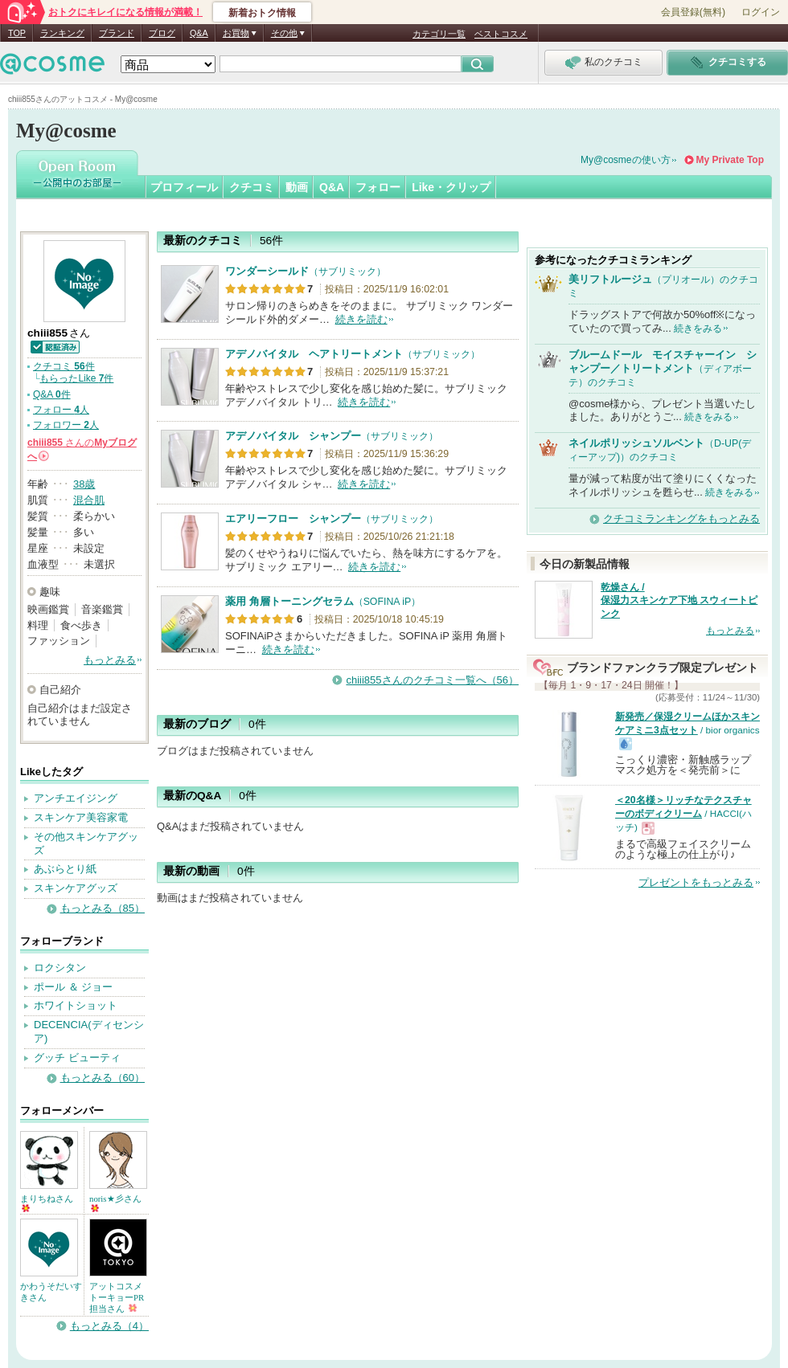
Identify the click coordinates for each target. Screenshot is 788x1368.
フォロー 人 (61, 409)
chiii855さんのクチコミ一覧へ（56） (432, 680)
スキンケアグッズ (75, 888)
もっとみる (110, 660)
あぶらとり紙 (65, 869)
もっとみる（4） (109, 1326)
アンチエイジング (75, 798)
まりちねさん (46, 1203)
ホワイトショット (75, 1005)
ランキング (62, 33)
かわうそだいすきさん (51, 1291)
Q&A (199, 33)
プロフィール (184, 187)
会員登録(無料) (693, 12)
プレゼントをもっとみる (695, 882)
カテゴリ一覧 (439, 34)
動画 (296, 187)
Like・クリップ (451, 187)
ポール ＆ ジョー (73, 987)
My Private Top (730, 159)
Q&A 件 (52, 394)
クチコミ (251, 187)
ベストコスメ (500, 34)
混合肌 (89, 500)
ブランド (116, 33)
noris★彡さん (115, 1203)
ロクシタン (60, 968)
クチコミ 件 (64, 366)
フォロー (377, 187)
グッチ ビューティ (77, 1058)
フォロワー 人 (66, 425)
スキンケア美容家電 (81, 817)
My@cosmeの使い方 (626, 159)
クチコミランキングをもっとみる (681, 518)
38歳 (84, 484)
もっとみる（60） (102, 1078)
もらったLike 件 (76, 378)
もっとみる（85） (102, 908)
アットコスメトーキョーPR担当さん (116, 1297)
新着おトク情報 (262, 12)
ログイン (760, 12)
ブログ (162, 33)
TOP (17, 33)
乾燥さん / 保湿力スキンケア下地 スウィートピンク (679, 601)
